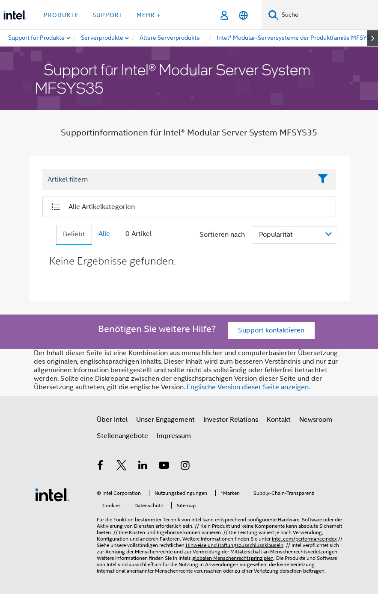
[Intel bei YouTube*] (164, 466)
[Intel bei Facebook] (100, 466)
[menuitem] (102, 38)
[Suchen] (273, 14)
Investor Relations (230, 419)
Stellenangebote (122, 436)
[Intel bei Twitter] (121, 466)
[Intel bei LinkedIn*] (143, 466)
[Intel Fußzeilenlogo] (52, 494)
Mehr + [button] (149, 15)
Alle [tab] (104, 233)
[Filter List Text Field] (177, 179)
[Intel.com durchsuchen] (328, 15)
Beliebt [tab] (74, 234)
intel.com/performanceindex (304, 538)
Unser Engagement (165, 419)
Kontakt (279, 419)
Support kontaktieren (271, 330)
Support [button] (107, 15)
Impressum (174, 436)
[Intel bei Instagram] (185, 466)
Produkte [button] (61, 15)
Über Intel (112, 419)
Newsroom (315, 419)
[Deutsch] (243, 15)
